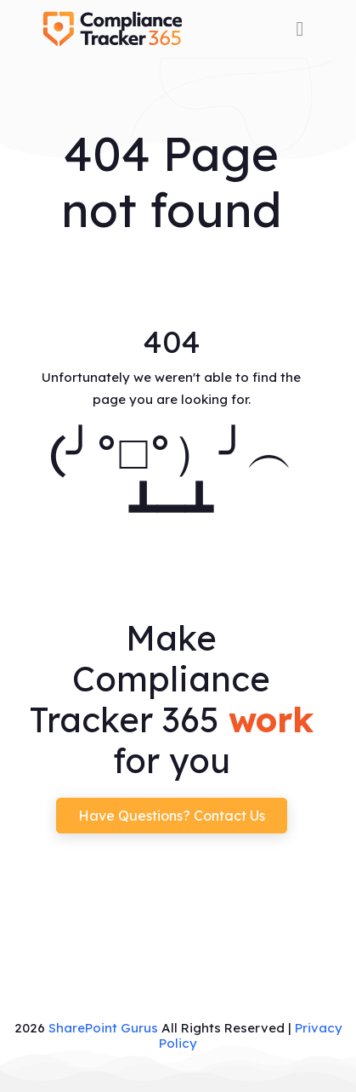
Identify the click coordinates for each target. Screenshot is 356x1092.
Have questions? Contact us (171, 815)
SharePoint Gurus (103, 1028)
